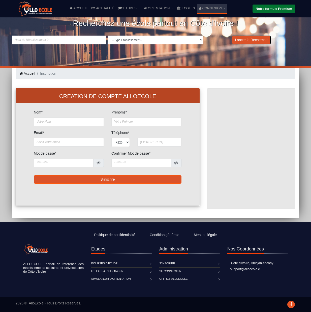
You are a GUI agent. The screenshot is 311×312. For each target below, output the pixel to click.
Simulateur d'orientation (111, 278)
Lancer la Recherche (251, 40)
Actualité (102, 8)
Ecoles (186, 8)
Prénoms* (119, 112)
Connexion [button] (211, 8)
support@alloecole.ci (244, 269)
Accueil (79, 8)
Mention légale (205, 235)
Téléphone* (120, 133)
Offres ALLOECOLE (173, 278)
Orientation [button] (157, 8)
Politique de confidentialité (114, 235)
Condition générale (164, 235)
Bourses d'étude (104, 263)
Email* (39, 133)
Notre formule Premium (274, 9)
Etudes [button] (128, 8)
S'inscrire (107, 179)
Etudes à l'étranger (107, 271)
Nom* (38, 112)
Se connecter (170, 271)
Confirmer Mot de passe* (130, 153)
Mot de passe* (45, 153)
